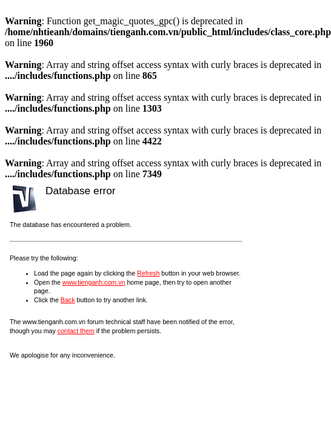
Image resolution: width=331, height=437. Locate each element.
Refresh (148, 273)
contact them (76, 330)
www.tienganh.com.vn (93, 282)
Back (68, 299)
